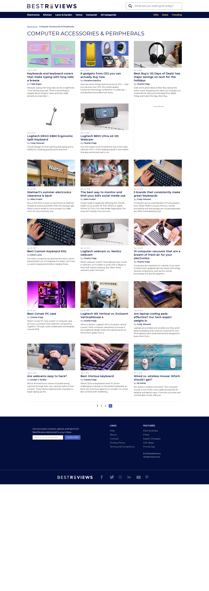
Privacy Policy (117, 442)
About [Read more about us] (113, 434)
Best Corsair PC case (41, 313)
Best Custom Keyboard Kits (46, 251)
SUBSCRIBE (72, 437)
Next (110, 406)
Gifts (155, 15)
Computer (91, 15)
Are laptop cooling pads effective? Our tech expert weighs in (153, 317)
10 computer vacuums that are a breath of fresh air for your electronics (157, 255)
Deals (165, 15)
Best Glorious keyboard (97, 376)
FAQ (112, 430)
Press (146, 434)
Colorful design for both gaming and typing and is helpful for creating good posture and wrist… (50, 148)
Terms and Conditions (122, 446)
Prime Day (149, 446)
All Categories (108, 15)
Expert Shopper (152, 438)
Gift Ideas (148, 442)
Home (79, 15)
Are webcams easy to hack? (47, 376)
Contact (114, 438)
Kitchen (47, 15)
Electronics (33, 15)
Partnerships (150, 430)
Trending (177, 15)
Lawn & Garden (63, 15)
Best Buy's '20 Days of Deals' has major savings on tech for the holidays (157, 77)
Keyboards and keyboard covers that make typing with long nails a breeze (50, 77)
